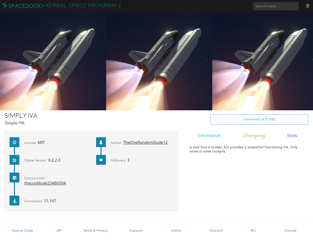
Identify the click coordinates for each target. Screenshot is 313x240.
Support (136, 230)
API (58, 230)
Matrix (176, 230)
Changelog (254, 135)
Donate (290, 230)
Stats (292, 135)
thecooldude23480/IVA (45, 183)
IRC (253, 230)
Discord (216, 230)
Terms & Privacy (96, 230)
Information (209, 135)
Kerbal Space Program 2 (83, 6)
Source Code (22, 230)
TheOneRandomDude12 (145, 142)
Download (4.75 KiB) (259, 119)
